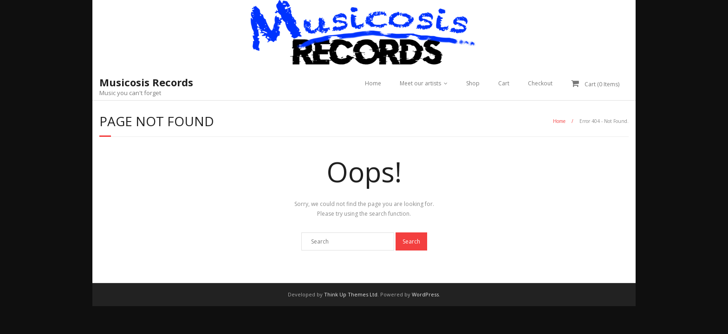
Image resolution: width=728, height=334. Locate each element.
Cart (503, 83)
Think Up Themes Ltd (350, 294)
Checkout (540, 83)
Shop (473, 83)
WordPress (425, 294)
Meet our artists (420, 83)
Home (373, 83)
